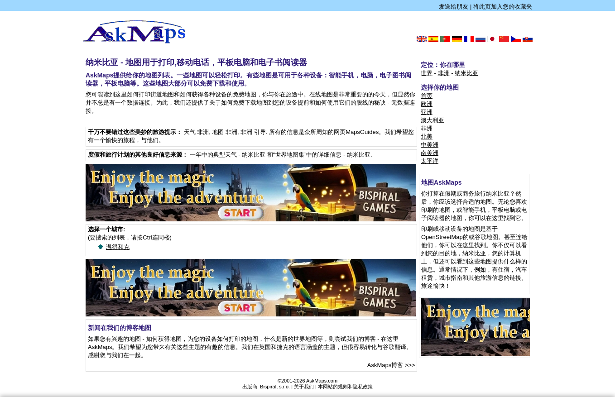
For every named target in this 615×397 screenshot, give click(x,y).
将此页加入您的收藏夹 (502, 6)
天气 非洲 (196, 132)
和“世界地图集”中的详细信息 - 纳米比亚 (318, 154)
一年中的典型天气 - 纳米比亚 (228, 154)
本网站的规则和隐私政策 (345, 386)
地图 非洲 (224, 132)
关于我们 (304, 386)
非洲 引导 (253, 132)
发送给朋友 (453, 6)
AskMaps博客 (385, 365)
